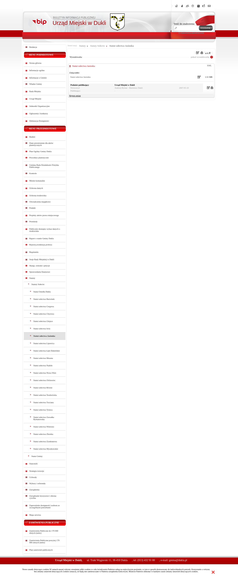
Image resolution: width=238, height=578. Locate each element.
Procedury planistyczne (39, 158)
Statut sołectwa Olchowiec (44, 380)
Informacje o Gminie (38, 78)
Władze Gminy (35, 84)
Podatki (32, 208)
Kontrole (33, 173)
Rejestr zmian (75, 96)
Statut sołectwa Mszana (43, 358)
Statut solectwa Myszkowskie (45, 449)
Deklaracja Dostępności (39, 121)
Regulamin (33, 252)
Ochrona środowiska (37, 195)
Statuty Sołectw (37, 284)
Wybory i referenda (37, 483)
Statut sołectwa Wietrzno (43, 427)
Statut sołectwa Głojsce (43, 321)
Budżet (32, 137)
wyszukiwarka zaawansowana (191, 32)
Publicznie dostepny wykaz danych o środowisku (44, 230)
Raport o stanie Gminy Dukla (41, 238)
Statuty (32, 278)
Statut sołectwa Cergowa (43, 306)
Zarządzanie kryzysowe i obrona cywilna (42, 497)
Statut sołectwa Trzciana (43, 402)
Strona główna (35, 63)
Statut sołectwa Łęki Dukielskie (46, 351)
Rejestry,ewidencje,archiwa (40, 245)
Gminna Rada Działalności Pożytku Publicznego (44, 166)
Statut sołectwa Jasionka (44, 336)
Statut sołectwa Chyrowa (43, 314)
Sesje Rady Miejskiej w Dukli (41, 259)
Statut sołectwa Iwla (41, 329)
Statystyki (33, 464)
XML (209, 66)
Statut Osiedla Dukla (42, 292)
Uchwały (33, 477)
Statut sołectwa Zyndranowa (45, 441)
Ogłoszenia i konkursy (38, 113)
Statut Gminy (37, 456)
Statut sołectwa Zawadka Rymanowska (43, 418)
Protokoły (33, 222)
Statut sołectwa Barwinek (44, 299)
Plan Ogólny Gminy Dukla (40, 151)
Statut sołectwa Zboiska (43, 434)
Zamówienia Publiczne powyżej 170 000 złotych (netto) (44, 541)
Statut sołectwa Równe (42, 388)
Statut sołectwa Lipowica (43, 343)
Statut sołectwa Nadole (42, 365)
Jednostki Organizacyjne (39, 106)
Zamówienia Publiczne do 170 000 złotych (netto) (43, 532)
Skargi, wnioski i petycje (39, 266)
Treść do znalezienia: (184, 23)
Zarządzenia (34, 490)
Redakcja (33, 47)
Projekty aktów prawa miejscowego (44, 215)
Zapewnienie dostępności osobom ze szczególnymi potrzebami (44, 506)
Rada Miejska (35, 91)
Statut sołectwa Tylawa (43, 410)
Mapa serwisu (35, 515)
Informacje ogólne (36, 70)
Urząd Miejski (35, 99)
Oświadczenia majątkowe (39, 202)
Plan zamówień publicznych (41, 550)
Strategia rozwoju (36, 471)
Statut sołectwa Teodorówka (45, 395)
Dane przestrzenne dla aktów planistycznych (41, 144)
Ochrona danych (36, 188)
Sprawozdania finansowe (39, 272)
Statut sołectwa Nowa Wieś (44, 373)
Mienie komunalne (37, 181)
